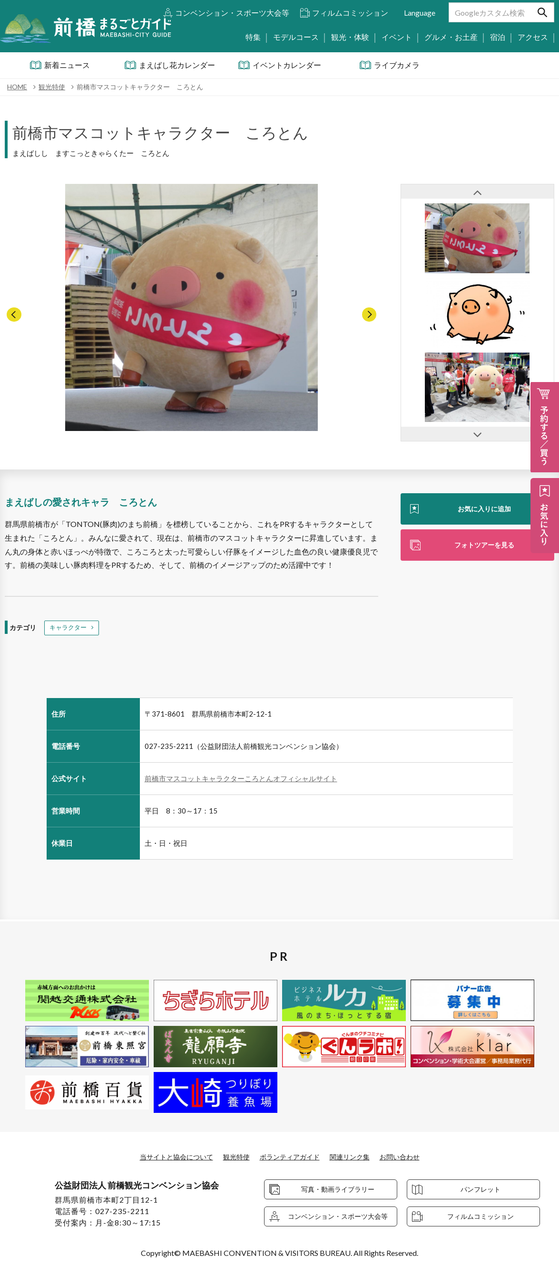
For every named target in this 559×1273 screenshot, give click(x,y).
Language (419, 12)
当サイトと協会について (164, 1156)
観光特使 (231, 1156)
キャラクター (69, 628)
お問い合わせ (414, 1156)
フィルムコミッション (350, 12)
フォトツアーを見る (484, 546)
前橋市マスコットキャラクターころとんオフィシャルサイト (241, 779)
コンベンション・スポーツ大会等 (232, 12)
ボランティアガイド (291, 1156)
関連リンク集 (358, 1156)
